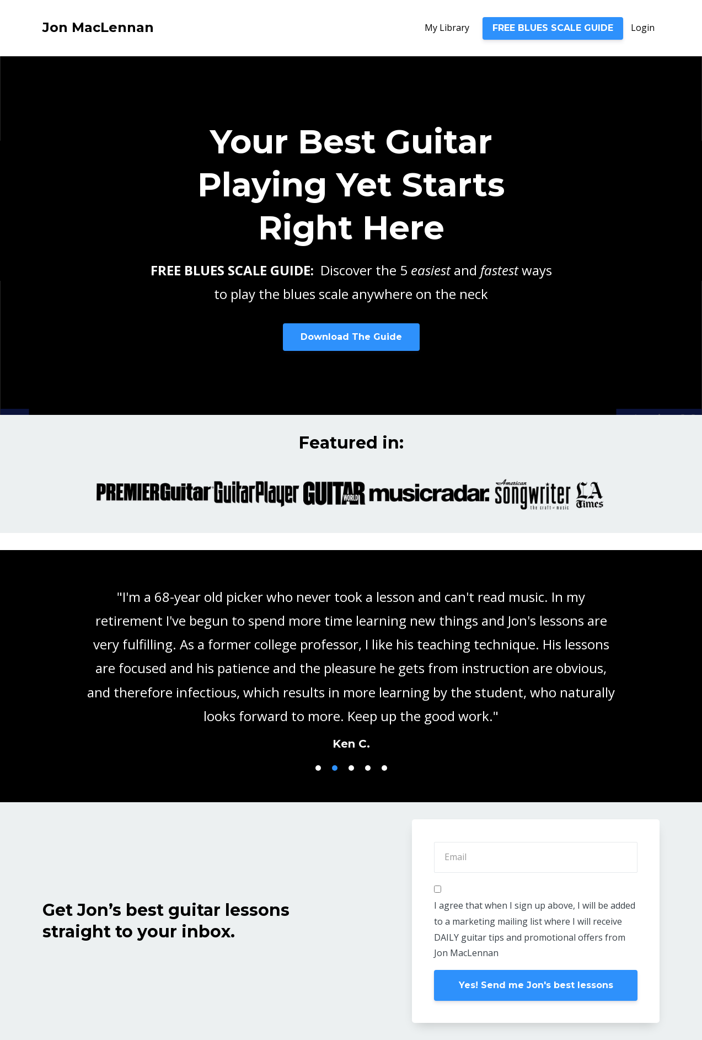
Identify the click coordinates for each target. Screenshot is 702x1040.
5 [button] (384, 768)
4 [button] (368, 768)
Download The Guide (351, 337)
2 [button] (334, 768)
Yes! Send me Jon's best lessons (536, 985)
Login (643, 28)
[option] (351, 659)
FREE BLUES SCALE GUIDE (552, 28)
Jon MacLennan (98, 27)
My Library (447, 28)
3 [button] (351, 768)
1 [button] (318, 768)
